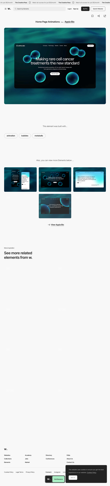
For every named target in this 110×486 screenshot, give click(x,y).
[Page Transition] (89, 206)
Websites (7, 455)
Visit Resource (58, 479)
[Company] (89, 179)
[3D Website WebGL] (81, 365)
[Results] (81, 284)
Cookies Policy (8, 472)
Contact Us (70, 462)
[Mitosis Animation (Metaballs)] (20, 206)
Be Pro (85, 9)
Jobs (26, 459)
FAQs (68, 455)
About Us (70, 459)
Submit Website (98, 9)
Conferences (50, 459)
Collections (7, 459)
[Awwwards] (9, 9)
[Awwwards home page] (49, 479)
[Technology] (55, 206)
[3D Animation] (29, 405)
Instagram (57, 472)
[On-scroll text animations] (81, 324)
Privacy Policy (30, 472)
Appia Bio (69, 22)
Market (27, 462)
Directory (49, 455)
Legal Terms (19, 472)
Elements (7, 462)
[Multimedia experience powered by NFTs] (29, 324)
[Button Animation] (81, 401)
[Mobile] (20, 179)
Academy (28, 455)
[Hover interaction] (29, 365)
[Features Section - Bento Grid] (29, 284)
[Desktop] (55, 179)
